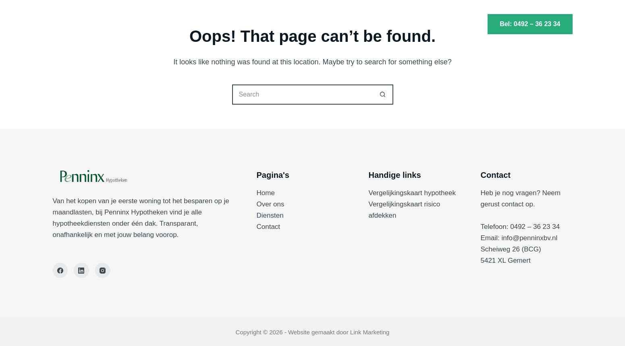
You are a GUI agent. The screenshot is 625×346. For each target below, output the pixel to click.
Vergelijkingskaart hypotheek (412, 193)
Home (256, 24)
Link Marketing (370, 332)
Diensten (309, 24)
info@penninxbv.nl (529, 238)
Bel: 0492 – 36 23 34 (530, 24)
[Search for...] (302, 94)
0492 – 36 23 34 (535, 227)
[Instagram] (102, 270)
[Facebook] (60, 270)
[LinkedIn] (81, 270)
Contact (363, 24)
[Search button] (383, 94)
